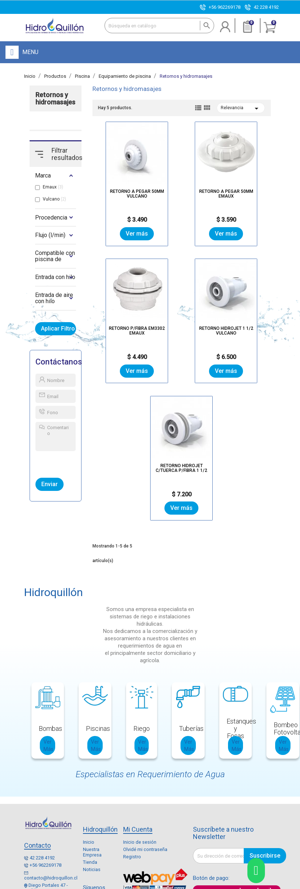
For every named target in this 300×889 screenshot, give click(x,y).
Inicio (88, 783)
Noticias (91, 810)
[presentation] (69, 463)
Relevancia (241, 108)
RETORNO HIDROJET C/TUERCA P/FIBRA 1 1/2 (226, 327)
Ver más (122, 233)
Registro (132, 798)
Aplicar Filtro (58, 328)
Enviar (49, 484)
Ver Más (48, 686)
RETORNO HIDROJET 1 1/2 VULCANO (137, 327)
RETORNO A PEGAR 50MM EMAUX (182, 190)
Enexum (218, 883)
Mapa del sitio (159, 883)
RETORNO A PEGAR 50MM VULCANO (122, 190)
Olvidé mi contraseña (145, 790)
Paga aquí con (216, 832)
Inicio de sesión (139, 783)
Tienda (90, 803)
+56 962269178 (224, 7)
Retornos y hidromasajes (55, 98)
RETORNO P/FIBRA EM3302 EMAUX (241, 190)
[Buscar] (159, 25)
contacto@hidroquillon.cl (50, 819)
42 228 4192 (266, 7)
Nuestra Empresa (92, 793)
